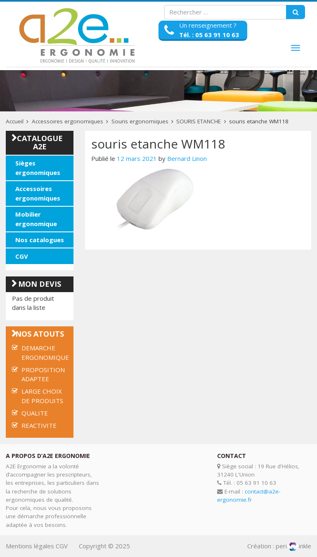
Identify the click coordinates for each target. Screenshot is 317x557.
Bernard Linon (187, 158)
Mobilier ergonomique (36, 219)
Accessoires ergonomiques (67, 121)
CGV (21, 256)
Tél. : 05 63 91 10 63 (209, 35)
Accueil (15, 121)
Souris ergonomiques (139, 121)
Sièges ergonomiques (37, 168)
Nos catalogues (39, 240)
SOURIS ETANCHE (198, 121)
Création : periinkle (279, 546)
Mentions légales (30, 546)
